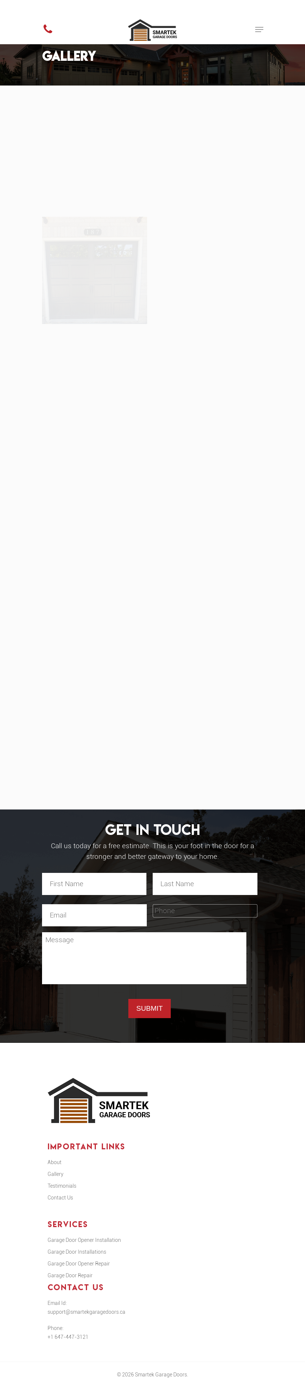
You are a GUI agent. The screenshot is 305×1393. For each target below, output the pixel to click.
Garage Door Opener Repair (79, 1271)
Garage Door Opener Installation (84, 1247)
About (55, 1169)
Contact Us (60, 1205)
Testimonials (62, 1193)
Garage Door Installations (77, 1259)
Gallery (55, 1181)
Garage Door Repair (70, 1282)
